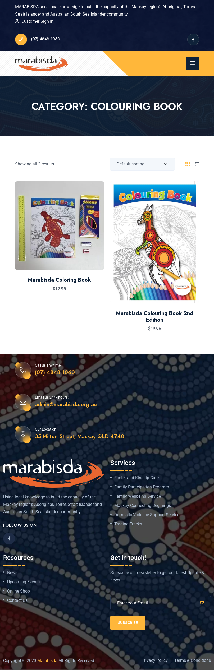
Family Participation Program (141, 487)
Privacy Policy (155, 660)
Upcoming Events (23, 582)
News (12, 572)
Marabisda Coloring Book (59, 280)
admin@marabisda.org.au (66, 404)
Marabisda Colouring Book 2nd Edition (154, 316)
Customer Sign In (37, 21)
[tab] (187, 164)
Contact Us (17, 600)
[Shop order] (142, 164)
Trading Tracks (128, 524)
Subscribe (128, 622)
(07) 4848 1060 (37, 39)
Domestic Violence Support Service (146, 514)
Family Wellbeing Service (137, 496)
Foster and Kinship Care (136, 477)
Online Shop (18, 591)
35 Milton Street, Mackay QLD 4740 (79, 436)
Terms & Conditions (192, 660)
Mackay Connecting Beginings (142, 505)
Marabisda (47, 660)
